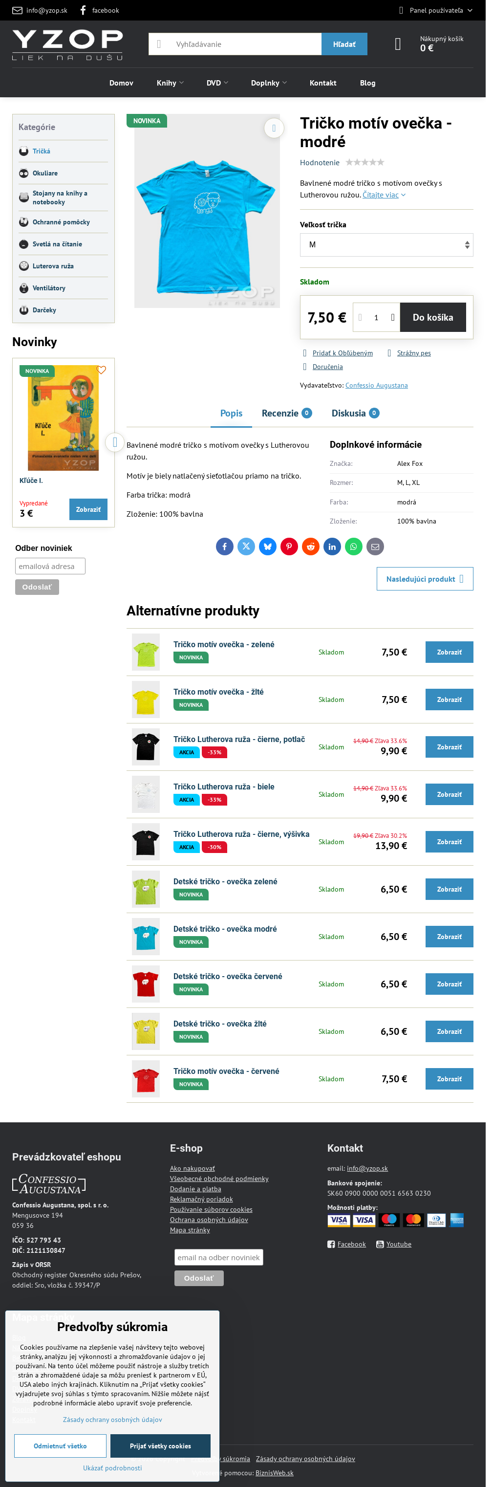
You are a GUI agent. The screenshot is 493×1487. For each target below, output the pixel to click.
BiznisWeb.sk (275, 1472)
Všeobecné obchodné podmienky (219, 1178)
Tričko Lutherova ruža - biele (224, 786)
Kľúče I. (31, 480)
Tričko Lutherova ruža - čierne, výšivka (241, 834)
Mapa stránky (190, 1229)
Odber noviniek (43, 548)
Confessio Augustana (376, 385)
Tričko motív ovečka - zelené (224, 644)
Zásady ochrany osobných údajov (305, 1458)
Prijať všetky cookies (160, 1446)
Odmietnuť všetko (60, 1446)
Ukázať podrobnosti (112, 1468)
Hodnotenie (320, 162)
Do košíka (433, 317)
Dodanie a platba (195, 1188)
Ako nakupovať (192, 1168)
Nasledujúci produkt (425, 579)
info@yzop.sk (367, 1168)
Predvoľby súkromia (220, 1458)
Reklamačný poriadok (201, 1199)
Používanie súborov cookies (211, 1209)
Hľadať (344, 44)
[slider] (365, 162)
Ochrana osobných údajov (209, 1219)
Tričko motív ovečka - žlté (218, 692)
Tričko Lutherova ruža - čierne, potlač (239, 739)
